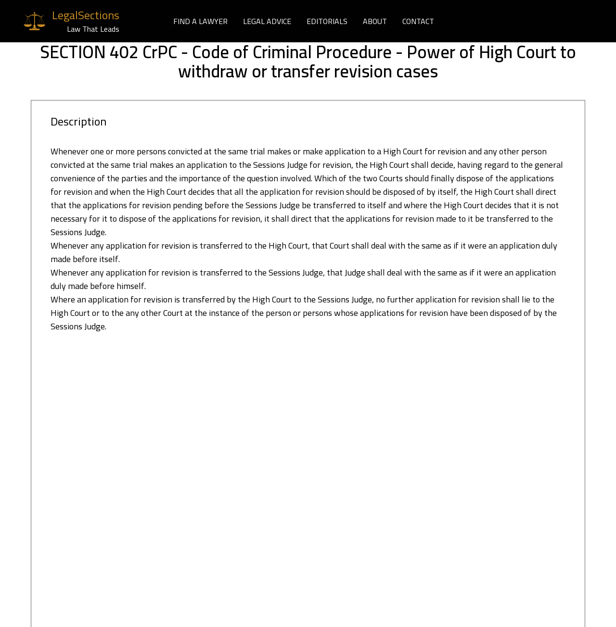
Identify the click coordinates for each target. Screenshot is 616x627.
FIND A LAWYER (200, 21)
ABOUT (375, 21)
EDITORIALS (327, 21)
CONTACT (418, 21)
